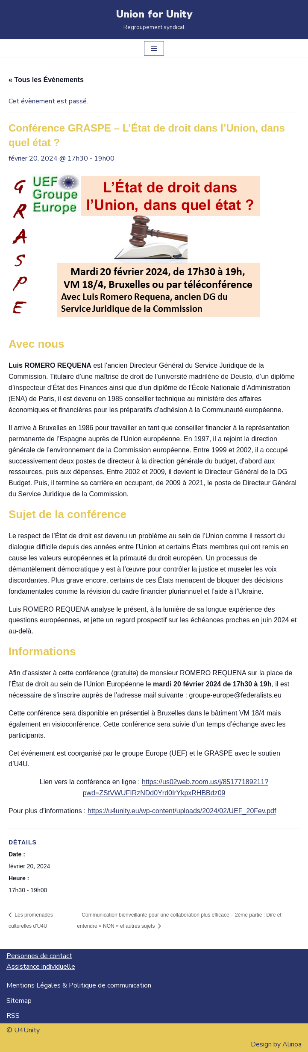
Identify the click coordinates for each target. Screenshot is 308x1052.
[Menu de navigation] (154, 48)
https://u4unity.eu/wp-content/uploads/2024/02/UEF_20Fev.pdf (182, 811)
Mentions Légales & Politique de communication (78, 985)
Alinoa (292, 1044)
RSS (13, 1015)
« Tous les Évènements (46, 79)
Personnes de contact (39, 956)
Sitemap (19, 1000)
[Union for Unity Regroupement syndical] (154, 19)
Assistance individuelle (40, 966)
